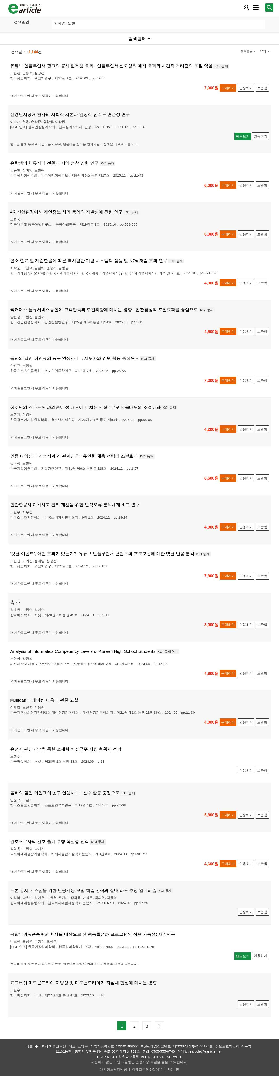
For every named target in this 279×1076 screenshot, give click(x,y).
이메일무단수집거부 (147, 1069)
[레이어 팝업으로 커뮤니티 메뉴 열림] (256, 7)
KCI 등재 (221, 66)
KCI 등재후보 (168, 651)
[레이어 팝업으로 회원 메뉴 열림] (246, 7)
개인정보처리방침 (113, 1069)
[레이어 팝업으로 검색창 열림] (269, 7)
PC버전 (173, 1069)
